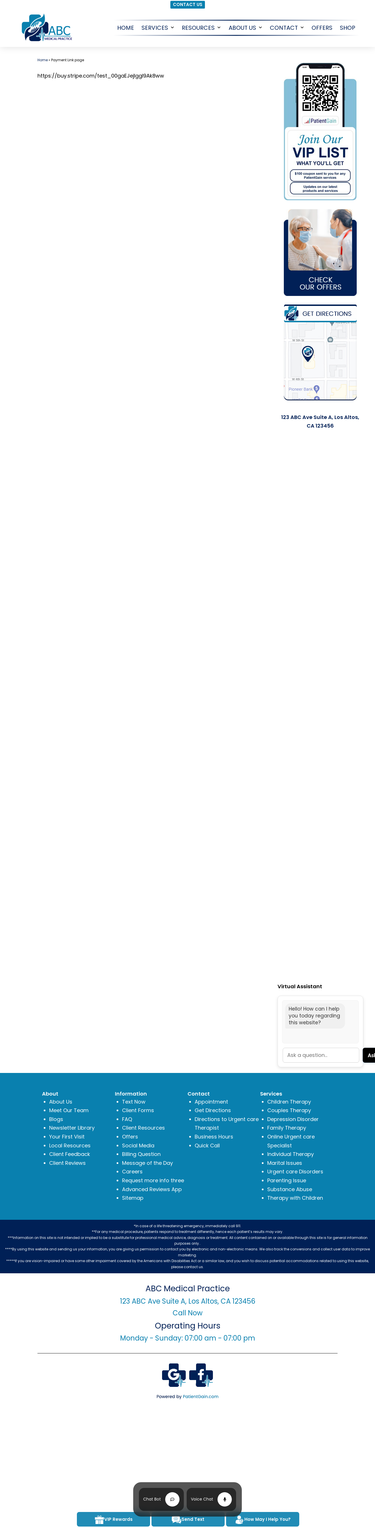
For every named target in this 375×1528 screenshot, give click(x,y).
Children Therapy (289, 1101)
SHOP (347, 28)
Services (154, 28)
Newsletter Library (72, 1127)
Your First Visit (67, 1136)
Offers (130, 1136)
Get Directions (213, 1110)
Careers (132, 1171)
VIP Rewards (113, 1519)
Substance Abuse (289, 1189)
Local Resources (70, 1145)
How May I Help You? (262, 1519)
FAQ (127, 1119)
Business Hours (214, 1136)
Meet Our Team (69, 1110)
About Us (242, 28)
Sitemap (132, 1197)
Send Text (187, 1519)
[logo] (46, 27)
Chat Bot (152, 1499)
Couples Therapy (289, 1110)
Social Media (138, 1145)
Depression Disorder (293, 1119)
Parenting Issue (286, 1180)
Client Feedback (69, 1154)
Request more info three (153, 1180)
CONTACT (284, 28)
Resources (198, 28)
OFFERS (322, 28)
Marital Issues (284, 1163)
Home (42, 60)
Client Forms (138, 1110)
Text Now (133, 1101)
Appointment (211, 1101)
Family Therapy (286, 1127)
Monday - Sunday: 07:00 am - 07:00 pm (187, 1338)
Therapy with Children (295, 1197)
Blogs (56, 1119)
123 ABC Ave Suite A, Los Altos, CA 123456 (187, 1301)
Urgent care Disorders (295, 1171)
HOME (125, 28)
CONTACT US (187, 4)
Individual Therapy (290, 1154)
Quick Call (207, 1145)
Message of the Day (147, 1163)
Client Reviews (67, 1163)
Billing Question (141, 1154)
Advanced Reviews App (152, 1189)
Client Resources (143, 1127)
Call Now (188, 1313)
